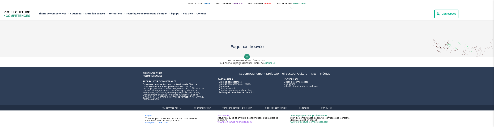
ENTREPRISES (291, 79)
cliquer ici (269, 63)
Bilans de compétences (52, 14)
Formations (115, 14)
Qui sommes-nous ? (171, 107)
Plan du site (326, 107)
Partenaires (304, 107)
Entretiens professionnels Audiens (235, 90)
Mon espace (446, 14)
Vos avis (188, 14)
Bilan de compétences (230, 82)
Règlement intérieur (202, 107)
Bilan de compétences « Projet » (235, 84)
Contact (201, 14)
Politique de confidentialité (275, 107)
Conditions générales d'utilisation (237, 107)
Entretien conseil (95, 14)
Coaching (76, 14)
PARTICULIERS (225, 79)
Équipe (175, 14)
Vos (480, 14)
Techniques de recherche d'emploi (146, 14)
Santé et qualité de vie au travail (302, 86)
